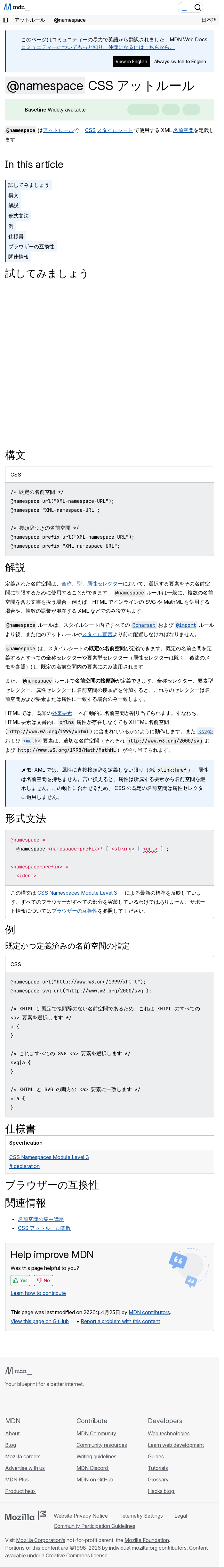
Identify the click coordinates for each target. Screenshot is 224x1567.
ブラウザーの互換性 (31, 246)
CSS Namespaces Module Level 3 (77, 893)
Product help (20, 1491)
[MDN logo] (18, 1371)
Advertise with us (25, 1468)
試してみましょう (28, 185)
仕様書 (16, 236)
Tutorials (158, 1468)
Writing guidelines (96, 1456)
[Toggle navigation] (211, 7)
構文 (13, 195)
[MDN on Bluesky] (20, 1402)
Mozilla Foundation (146, 1540)
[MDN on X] (32, 1402)
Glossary (158, 1479)
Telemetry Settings (141, 1516)
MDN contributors (149, 1312)
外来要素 (62, 713)
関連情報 (18, 256)
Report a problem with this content (120, 1321)
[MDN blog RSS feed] (55, 1402)
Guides (156, 1456)
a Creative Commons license (75, 1555)
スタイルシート (115, 130)
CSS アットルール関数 (44, 1228)
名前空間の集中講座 (41, 1219)
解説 (13, 205)
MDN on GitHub (95, 1479)
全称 (66, 583)
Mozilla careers (23, 1456)
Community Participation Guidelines (94, 1526)
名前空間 (183, 130)
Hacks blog (161, 1491)
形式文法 (18, 215)
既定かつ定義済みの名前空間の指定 (67, 945)
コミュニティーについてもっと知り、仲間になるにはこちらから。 (98, 47)
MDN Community (96, 1433)
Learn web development (176, 1445)
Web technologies (169, 1433)
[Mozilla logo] (25, 1515)
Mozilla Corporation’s (40, 1540)
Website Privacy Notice (81, 1516)
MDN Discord (92, 1468)
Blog (10, 1445)
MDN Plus (17, 1479)
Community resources (101, 1445)
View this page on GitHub (40, 1321)
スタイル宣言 (97, 634)
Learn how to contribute (38, 1293)
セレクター (110, 583)
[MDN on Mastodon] (43, 1402)
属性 (92, 583)
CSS (90, 130)
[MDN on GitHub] (9, 1402)
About (12, 1433)
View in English (131, 61)
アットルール (58, 130)
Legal (180, 1516)
